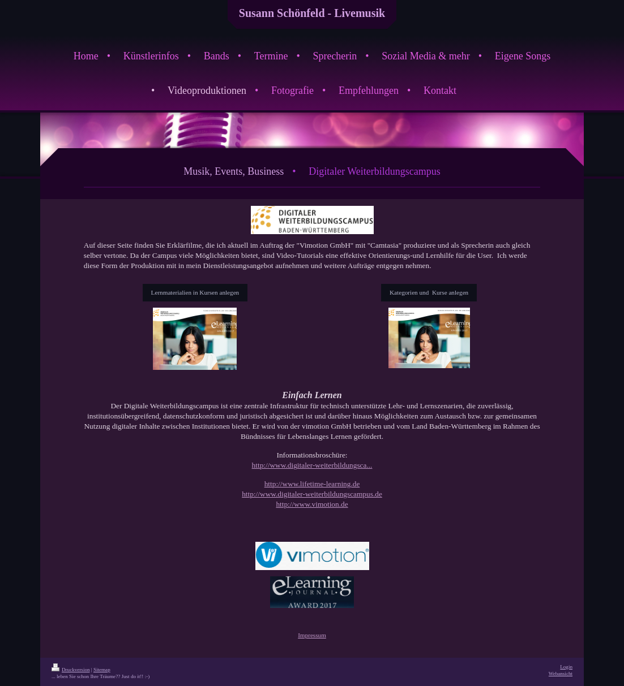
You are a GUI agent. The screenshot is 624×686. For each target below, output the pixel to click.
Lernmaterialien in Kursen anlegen (195, 292)
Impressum (312, 635)
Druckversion (71, 669)
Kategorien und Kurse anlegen (429, 292)
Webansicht (560, 673)
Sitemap (101, 669)
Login (566, 667)
